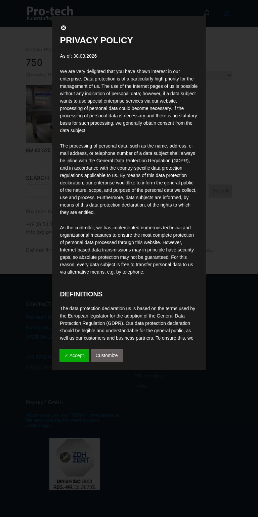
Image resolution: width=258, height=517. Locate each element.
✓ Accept (74, 355)
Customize (107, 355)
